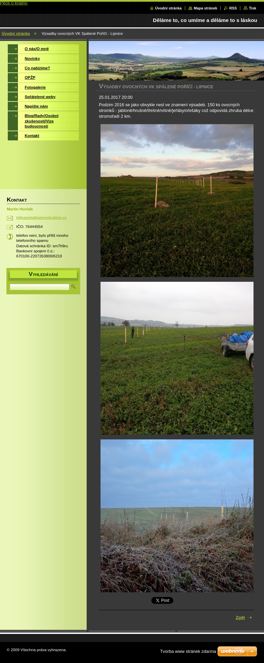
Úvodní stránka (168, 8)
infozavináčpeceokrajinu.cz (41, 217)
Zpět (240, 617)
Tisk (252, 8)
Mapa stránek (205, 8)
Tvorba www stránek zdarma (188, 651)
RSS (233, 8)
